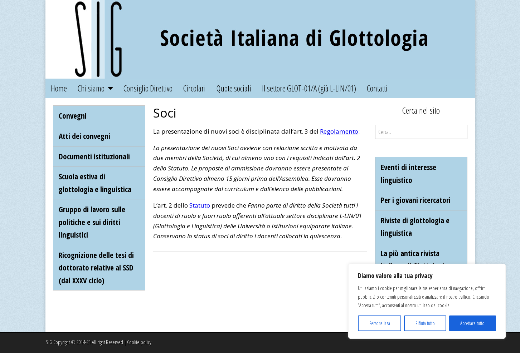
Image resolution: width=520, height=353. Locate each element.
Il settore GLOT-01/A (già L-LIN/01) (309, 88)
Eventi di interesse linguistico (408, 173)
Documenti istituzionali (94, 156)
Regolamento (339, 131)
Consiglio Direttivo (147, 88)
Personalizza (379, 323)
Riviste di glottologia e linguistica (415, 226)
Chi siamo (91, 88)
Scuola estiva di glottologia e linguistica (95, 182)
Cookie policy (139, 342)
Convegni (73, 115)
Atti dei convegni (84, 136)
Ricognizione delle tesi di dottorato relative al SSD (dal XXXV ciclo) (96, 267)
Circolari (194, 88)
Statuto (199, 205)
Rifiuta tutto (425, 323)
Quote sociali (234, 88)
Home (59, 88)
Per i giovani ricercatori (416, 200)
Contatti (377, 88)
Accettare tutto (472, 323)
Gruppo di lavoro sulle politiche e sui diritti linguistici (92, 222)
